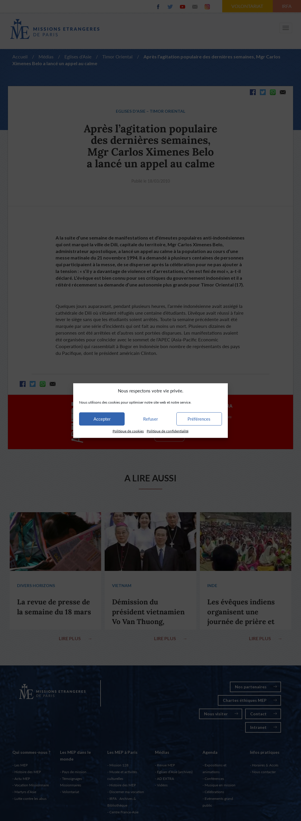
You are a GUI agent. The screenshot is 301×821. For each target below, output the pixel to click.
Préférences (199, 419)
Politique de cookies (128, 431)
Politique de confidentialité (167, 431)
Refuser (150, 419)
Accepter (102, 419)
